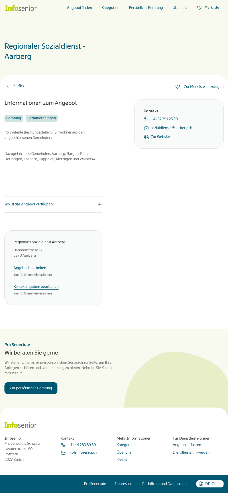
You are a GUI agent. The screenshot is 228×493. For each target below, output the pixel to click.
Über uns (180, 7)
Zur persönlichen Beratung (31, 388)
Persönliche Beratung (146, 7)
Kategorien (110, 7)
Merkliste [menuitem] (211, 7)
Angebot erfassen (187, 444)
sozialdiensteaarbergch (171, 128)
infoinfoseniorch (82, 452)
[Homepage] (20, 8)
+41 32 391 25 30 (164, 119)
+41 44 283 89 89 (82, 444)
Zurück (18, 86)
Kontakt (123, 460)
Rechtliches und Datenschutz (164, 483)
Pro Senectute (95, 483)
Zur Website (160, 136)
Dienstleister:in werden (191, 452)
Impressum (124, 483)
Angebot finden (79, 7)
